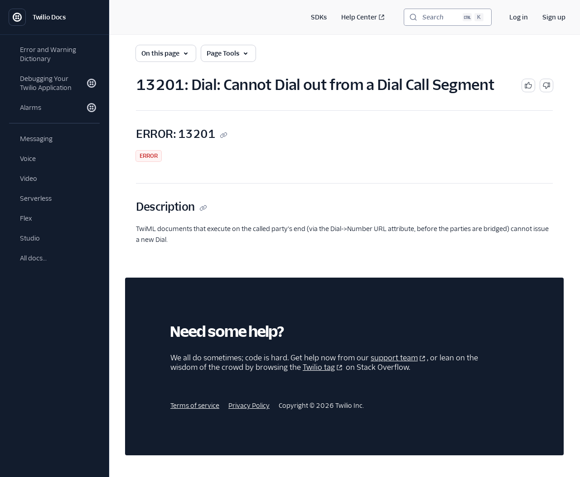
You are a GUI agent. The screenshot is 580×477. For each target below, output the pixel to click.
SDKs (319, 17)
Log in (518, 17)
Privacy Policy (249, 405)
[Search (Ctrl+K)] (447, 17)
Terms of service (194, 405)
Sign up (554, 17)
